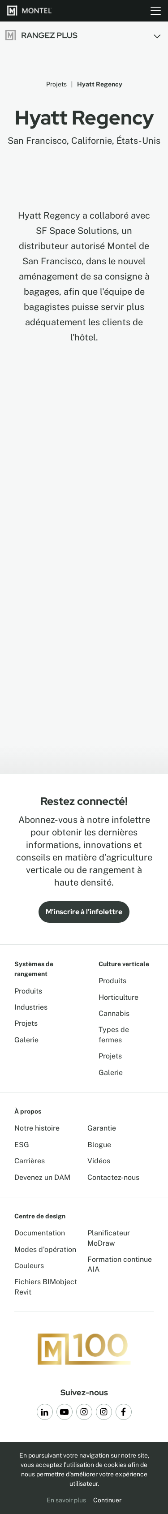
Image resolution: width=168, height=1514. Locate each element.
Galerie (26, 1040)
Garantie (101, 1128)
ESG (21, 1144)
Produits (28, 991)
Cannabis (114, 1013)
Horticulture (118, 997)
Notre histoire (37, 1128)
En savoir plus (66, 1500)
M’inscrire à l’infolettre (84, 911)
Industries (30, 1007)
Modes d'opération (45, 1249)
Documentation (39, 1233)
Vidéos (98, 1161)
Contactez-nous (113, 1177)
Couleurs (29, 1265)
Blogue (99, 1144)
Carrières (29, 1161)
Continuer (107, 1500)
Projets (56, 84)
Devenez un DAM (42, 1177)
